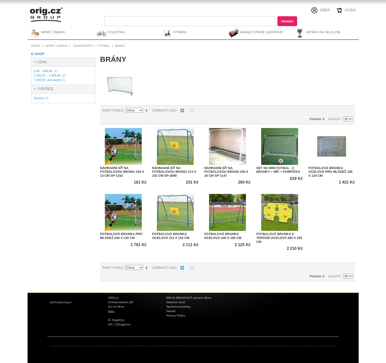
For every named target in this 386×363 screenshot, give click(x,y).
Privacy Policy (175, 315)
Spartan (41, 98)
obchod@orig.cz (61, 302)
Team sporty (83, 45)
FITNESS (180, 32)
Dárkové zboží (175, 302)
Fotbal (104, 45)
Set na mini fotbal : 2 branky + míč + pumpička (278, 170)
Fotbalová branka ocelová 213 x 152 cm (170, 236)
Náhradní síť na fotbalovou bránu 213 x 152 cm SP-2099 (174, 171)
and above (49, 80)
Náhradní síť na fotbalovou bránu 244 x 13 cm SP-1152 (122, 171)
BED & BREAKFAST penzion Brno (188, 298)
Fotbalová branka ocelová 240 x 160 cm (222, 236)
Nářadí (171, 311)
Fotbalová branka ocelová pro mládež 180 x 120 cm (330, 171)
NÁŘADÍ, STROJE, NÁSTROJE (261, 32)
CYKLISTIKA (116, 32)
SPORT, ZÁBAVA (53, 32)
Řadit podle (113, 110)
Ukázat (334, 119)
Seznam (190, 110)
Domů (35, 45)
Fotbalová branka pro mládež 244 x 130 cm (121, 236)
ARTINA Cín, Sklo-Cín (323, 32)
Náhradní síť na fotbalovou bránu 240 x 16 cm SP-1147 (226, 171)
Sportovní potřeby (178, 306)
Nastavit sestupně (147, 110)
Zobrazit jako (164, 110)
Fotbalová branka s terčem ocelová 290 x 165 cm (279, 237)
